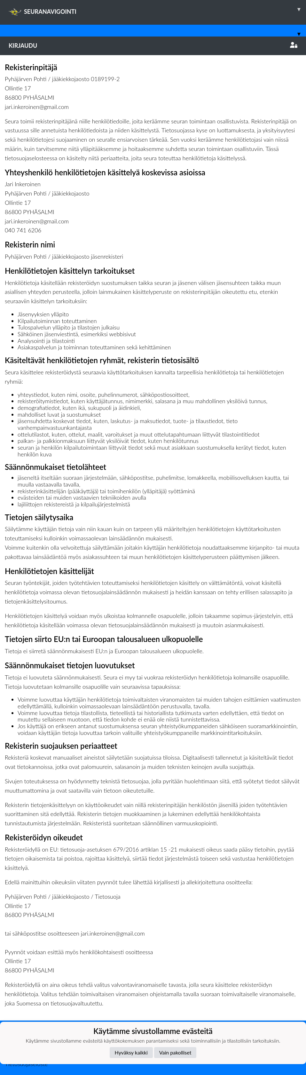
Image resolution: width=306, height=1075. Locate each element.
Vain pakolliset (175, 1052)
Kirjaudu (153, 45)
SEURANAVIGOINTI (157, 9)
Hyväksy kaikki (131, 1052)
